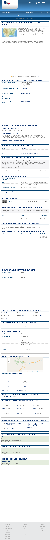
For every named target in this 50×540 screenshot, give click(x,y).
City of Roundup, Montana (35, 3)
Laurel (18, 413)
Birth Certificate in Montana (13, 422)
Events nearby (9, 198)
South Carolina (42, 536)
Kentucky (25, 524)
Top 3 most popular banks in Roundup (21, 223)
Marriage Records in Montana (13, 423)
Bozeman (3, 405)
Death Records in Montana (35, 422)
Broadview (19, 373)
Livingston (35, 410)
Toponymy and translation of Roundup (21, 310)
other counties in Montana (32, 153)
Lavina (13, 373)
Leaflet (24, 371)
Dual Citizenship (10, 428)
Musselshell (23, 153)
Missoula (19, 403)
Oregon (42, 528)
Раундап (40, 315)
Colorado (7, 536)
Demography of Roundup (14, 176)
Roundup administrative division (18, 146)
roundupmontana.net (25, 93)
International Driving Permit (13, 426)
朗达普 (7, 318)
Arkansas (7, 532)
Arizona (7, 530)
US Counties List (17, 14)
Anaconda (35, 408)
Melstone (8, 396)
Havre (2, 410)
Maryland (25, 530)
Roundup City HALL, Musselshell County (22, 80)
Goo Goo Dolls (12, 201)
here (38, 76)
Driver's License (32, 424)
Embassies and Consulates (44, 13)
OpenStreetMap (35, 371)
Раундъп (8, 312)
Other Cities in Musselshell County (20, 395)
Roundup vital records (25, 101)
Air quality (7, 192)
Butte (18, 405)
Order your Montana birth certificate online (30, 104)
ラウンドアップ (42, 312)
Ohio (42, 524)
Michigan (25, 534)
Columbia (7, 538)
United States (23, 148)
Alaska (7, 526)
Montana (17, 18)
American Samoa (7, 528)
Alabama (7, 524)
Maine (25, 528)
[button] (9, 359)
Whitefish (3, 413)
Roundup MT (32, 18)
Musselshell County (24, 18)
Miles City (19, 410)
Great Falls (35, 403)
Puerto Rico (42, 532)
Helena (35, 405)
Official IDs (9, 424)
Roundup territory (11, 331)
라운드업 (23, 315)
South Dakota (42, 538)
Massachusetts (25, 532)
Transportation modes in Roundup (19, 323)
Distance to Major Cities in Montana (20, 401)
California (7, 534)
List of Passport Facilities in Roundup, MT (22, 207)
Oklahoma (42, 526)
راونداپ (23, 312)
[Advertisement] (25, 60)
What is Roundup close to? (15, 356)
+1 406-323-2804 (24, 88)
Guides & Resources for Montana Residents (24, 420)
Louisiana (25, 526)
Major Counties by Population (30, 13)
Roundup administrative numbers (18, 270)
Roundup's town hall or (18, 171)
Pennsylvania (42, 530)
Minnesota (25, 536)
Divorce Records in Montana (35, 423)
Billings (3, 403)
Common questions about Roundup (19, 125)
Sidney (34, 413)
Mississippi (25, 538)
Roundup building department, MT (19, 158)
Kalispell (3, 408)
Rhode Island (42, 534)
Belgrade (19, 408)
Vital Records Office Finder (6, 13)
